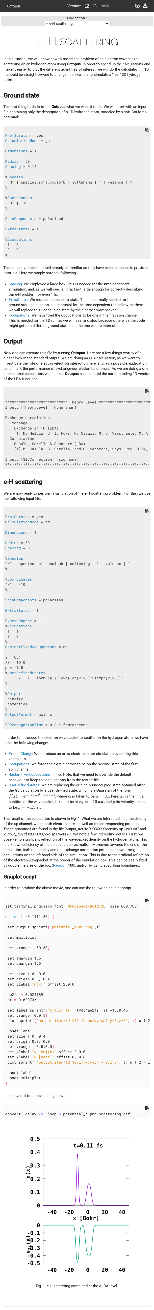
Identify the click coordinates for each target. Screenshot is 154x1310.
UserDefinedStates (26, 672)
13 (95, 6)
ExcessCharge (18, 620)
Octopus (14, 6)
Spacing (13, 166)
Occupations (19, 239)
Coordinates (19, 197)
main (103, 6)
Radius (12, 161)
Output (14, 693)
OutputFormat (18, 714)
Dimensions (16, 151)
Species (15, 177)
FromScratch (17, 135)
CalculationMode (22, 140)
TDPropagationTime (24, 724)
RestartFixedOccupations (30, 646)
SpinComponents (20, 218)
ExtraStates (17, 229)
